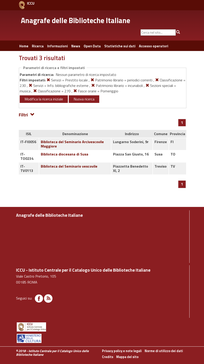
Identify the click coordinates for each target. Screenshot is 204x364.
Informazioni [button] (57, 46)
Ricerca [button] (38, 46)
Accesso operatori (153, 46)
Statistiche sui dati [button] (119, 46)
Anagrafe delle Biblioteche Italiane (75, 20)
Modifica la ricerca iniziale (44, 99)
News (75, 46)
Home (23, 46)
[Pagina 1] (182, 122)
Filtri (27, 114)
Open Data (92, 46)
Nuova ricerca (84, 99)
